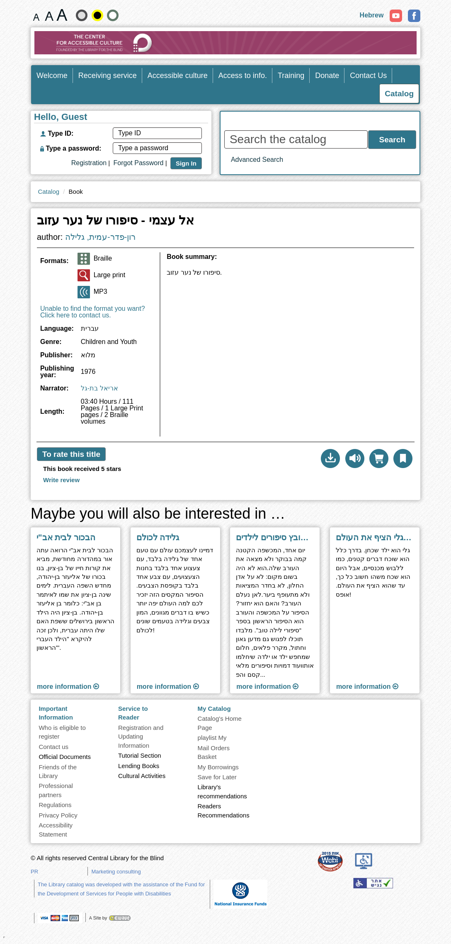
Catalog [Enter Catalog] (399, 93)
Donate (327, 75)
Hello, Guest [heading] (60, 117)
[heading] (290, 260)
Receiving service (107, 75)
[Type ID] (157, 133)
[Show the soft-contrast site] (81, 15)
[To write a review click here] (61, 480)
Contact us (53, 746)
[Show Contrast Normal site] (113, 15)
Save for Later (217, 777)
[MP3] (84, 292)
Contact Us (368, 75)
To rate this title (71, 454)
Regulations (55, 804)
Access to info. (242, 75)
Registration (89, 162)
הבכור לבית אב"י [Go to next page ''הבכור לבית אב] (65, 537)
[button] (330, 458)
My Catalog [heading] (214, 708)
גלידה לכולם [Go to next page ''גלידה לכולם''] (157, 537)
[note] (240, 893)
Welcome (52, 75)
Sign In (186, 163)
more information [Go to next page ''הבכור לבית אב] (68, 686)
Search (392, 139)
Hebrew (372, 15)
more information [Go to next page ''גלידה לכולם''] (168, 686)
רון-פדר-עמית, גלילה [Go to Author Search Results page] (100, 236)
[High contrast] (97, 15)
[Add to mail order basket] (378, 458)
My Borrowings (218, 767)
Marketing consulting (116, 871)
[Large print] (84, 275)
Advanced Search (257, 159)
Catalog (48, 191)
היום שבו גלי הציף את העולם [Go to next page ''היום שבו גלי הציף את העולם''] (375, 537)
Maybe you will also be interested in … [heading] (158, 514)
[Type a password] (157, 148)
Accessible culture (178, 75)
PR (34, 871)
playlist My (212, 737)
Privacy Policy (58, 815)
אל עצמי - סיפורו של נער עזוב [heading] (115, 220)
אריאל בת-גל (99, 388)
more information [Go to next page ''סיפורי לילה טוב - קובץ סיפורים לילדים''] (267, 686)
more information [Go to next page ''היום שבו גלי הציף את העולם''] (367, 686)
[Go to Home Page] (225, 42)
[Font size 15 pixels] (36, 15)
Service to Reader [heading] (133, 713)
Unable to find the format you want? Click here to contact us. (92, 312)
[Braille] (84, 259)
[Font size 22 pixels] (62, 15)
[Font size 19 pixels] (49, 15)
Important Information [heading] (56, 713)
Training (291, 75)
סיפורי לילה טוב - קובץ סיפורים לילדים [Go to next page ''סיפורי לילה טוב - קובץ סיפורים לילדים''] (275, 537)
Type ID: (56, 133)
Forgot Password (139, 162)
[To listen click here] (354, 458)
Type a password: (70, 148)
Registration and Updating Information (140, 736)
